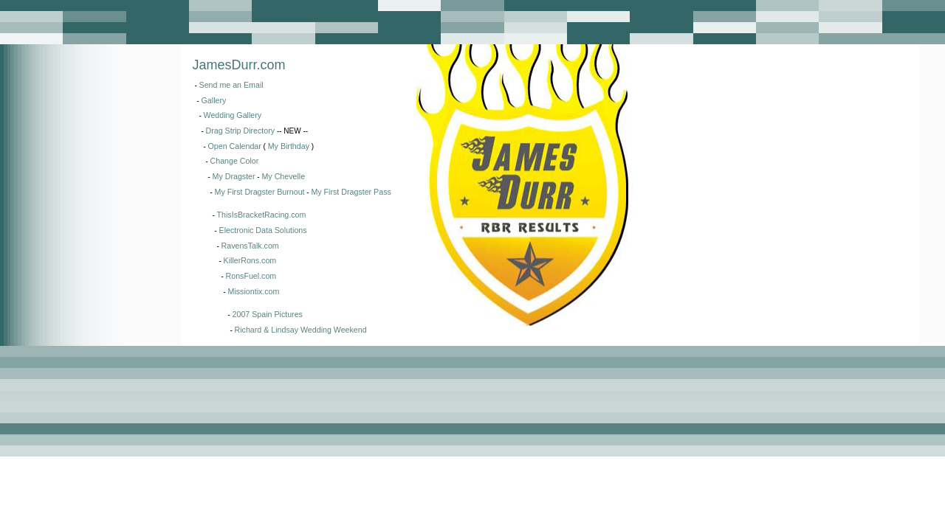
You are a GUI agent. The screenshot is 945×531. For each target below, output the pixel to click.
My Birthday (288, 146)
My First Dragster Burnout (260, 191)
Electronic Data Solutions (263, 230)
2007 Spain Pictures (268, 314)
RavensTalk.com (250, 245)
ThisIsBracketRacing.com (261, 214)
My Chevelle (283, 176)
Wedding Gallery (233, 115)
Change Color (234, 160)
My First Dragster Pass (351, 191)
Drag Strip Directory (240, 130)
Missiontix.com (254, 291)
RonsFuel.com (251, 275)
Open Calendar (234, 146)
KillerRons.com (250, 260)
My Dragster (234, 176)
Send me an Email (231, 84)
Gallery (214, 100)
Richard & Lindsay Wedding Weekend (301, 329)
